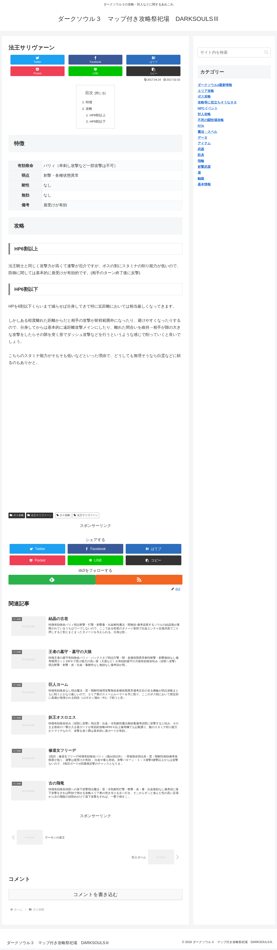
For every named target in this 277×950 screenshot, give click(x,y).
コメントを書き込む (95, 896)
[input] (234, 52)
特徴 (89, 91)
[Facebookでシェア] (52, 60)
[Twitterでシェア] (23, 60)
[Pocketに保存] (110, 60)
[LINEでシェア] (139, 60)
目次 (89, 81)
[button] (168, 60)
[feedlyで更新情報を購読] (51, 570)
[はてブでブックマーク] (81, 60)
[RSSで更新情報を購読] (139, 570)
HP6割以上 (99, 105)
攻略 (89, 98)
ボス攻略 (17, 506)
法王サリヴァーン (39, 506)
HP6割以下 (99, 112)
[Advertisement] (45, 394)
